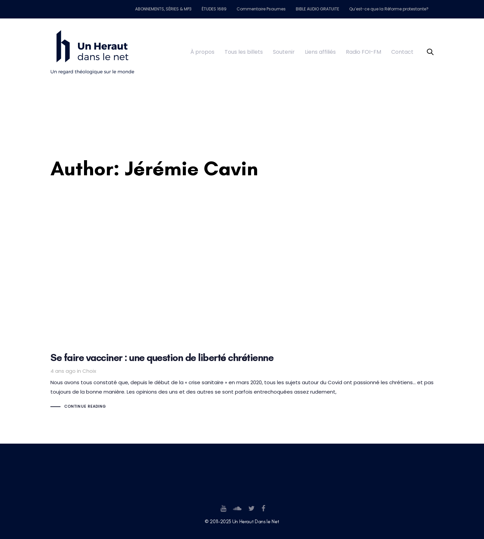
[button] (430, 52)
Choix (89, 370)
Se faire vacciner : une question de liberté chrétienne (242, 347)
